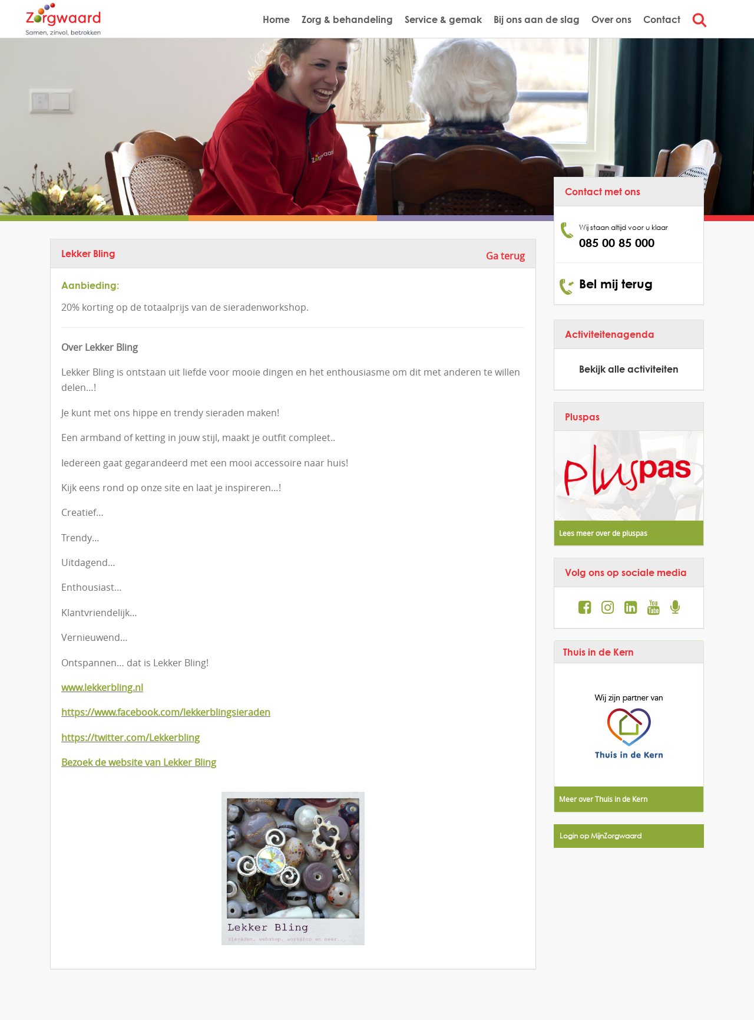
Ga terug (505, 255)
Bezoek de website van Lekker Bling (138, 762)
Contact (661, 19)
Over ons (611, 19)
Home (276, 19)
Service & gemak (443, 19)
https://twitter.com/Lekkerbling (130, 737)
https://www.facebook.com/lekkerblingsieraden (165, 712)
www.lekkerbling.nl (102, 687)
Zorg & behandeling (347, 19)
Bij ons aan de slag (537, 19)
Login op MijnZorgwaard (600, 836)
